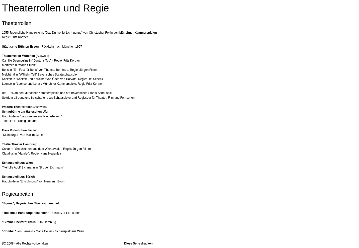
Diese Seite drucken (138, 243)
